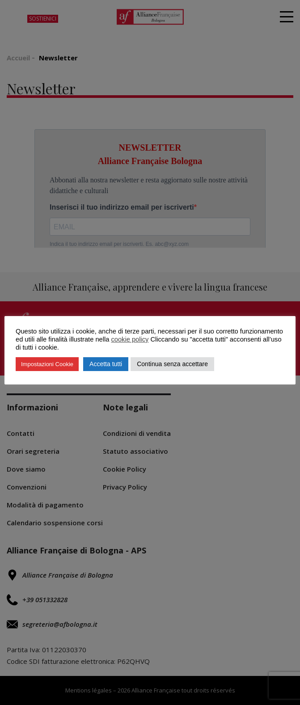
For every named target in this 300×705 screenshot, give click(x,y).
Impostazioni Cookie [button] (47, 364)
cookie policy (129, 339)
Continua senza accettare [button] (172, 363)
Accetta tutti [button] (105, 363)
